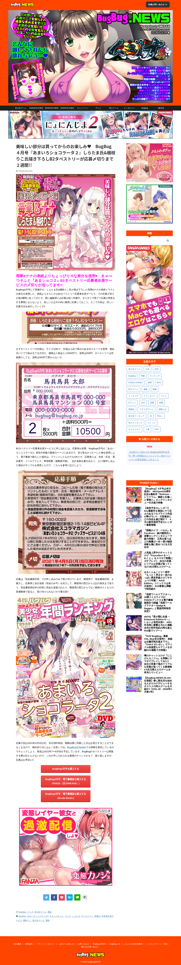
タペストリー (87, 916)
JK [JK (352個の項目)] (150, 416)
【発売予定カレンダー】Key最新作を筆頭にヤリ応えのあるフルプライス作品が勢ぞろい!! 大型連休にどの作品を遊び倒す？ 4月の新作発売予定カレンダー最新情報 (158, 516)
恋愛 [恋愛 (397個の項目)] (152, 402)
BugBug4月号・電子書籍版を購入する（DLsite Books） (65, 795)
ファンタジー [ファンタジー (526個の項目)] (149, 396)
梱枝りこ (27, 920)
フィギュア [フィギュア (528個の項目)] (133, 396)
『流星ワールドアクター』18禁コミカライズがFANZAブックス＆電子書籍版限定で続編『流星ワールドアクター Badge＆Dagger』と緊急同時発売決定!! (158, 602)
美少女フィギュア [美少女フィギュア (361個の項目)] (136, 416)
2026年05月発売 (36, 108)
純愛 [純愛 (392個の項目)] (161, 402)
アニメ (98, 108)
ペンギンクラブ (152, 943)
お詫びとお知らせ (66, 943)
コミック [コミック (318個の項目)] (151, 423)
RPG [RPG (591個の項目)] (159, 382)
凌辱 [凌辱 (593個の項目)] (150, 382)
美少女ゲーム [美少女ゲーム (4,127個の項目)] (134, 369)
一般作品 (160, 108)
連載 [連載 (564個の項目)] (145, 389)
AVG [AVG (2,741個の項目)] (147, 369)
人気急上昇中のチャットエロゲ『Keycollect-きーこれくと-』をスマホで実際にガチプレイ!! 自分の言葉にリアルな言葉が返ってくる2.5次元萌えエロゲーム (158, 559)
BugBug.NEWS (99, 943)
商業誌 (97, 916)
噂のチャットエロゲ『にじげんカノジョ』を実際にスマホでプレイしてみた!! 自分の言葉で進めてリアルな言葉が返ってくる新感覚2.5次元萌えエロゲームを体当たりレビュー (158, 664)
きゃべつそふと (57, 916)
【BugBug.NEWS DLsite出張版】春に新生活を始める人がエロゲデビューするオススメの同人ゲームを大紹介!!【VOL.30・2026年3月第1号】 (158, 684)
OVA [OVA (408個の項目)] (143, 402)
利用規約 (29, 943)
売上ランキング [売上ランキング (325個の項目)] (135, 423)
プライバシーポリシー (45, 943)
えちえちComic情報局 (133, 943)
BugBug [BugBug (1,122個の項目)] (132, 376)
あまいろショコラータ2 (37, 916)
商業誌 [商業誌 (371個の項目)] (131, 409)
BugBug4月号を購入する (65, 768)
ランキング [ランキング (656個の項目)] (155, 376)
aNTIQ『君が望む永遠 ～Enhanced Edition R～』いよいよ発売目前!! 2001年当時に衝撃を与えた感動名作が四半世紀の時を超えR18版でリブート (158, 623)
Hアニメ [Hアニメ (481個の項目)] (132, 402)
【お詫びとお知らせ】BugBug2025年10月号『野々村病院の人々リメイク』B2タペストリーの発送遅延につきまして (149, 456)
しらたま (76, 916)
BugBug (144, 108)
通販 (50, 912)
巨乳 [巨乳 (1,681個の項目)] (157, 369)
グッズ (30, 912)
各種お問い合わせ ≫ (157, 4)
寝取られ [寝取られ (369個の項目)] (163, 409)
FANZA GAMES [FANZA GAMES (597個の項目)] (135, 382)
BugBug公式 (115, 943)
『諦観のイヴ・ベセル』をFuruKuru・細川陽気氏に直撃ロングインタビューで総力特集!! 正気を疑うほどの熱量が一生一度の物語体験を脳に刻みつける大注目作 (158, 538)
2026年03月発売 (67, 108)
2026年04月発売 (51, 108)
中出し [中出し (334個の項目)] (160, 416)
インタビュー (129, 108)
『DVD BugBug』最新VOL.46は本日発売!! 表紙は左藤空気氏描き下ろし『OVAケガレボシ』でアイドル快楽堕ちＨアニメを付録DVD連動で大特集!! (158, 643)
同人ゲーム (113, 108)
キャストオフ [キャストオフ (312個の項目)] (134, 429)
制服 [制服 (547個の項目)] (155, 389)
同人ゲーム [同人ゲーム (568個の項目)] (133, 389)
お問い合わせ (83, 943)
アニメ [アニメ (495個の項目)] (164, 396)
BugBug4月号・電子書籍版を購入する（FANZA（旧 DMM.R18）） (65, 781)
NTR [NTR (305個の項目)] (157, 429)
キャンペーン (82, 108)
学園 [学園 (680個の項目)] (143, 376)
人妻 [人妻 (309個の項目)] (147, 429)
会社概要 (17, 943)
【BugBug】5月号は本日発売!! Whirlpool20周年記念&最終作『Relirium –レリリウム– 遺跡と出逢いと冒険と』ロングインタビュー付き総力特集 (158, 495)
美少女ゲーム (20, 108)
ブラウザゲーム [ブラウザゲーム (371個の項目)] (146, 409)
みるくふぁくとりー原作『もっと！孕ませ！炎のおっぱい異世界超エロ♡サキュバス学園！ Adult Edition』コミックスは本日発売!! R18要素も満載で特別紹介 (158, 580)
